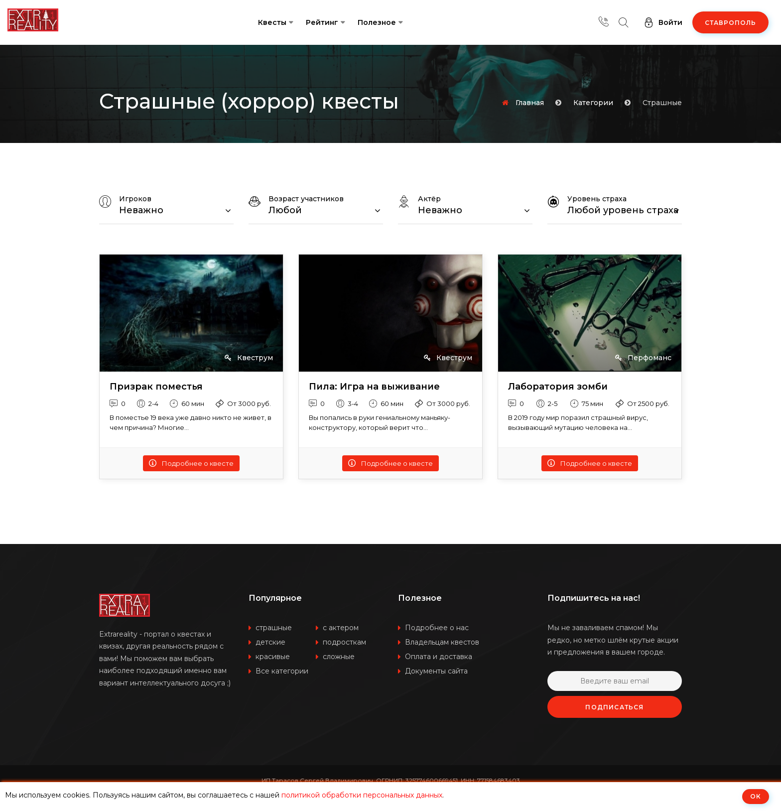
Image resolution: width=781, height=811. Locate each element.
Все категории (282, 671)
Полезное (377, 22)
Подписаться (614, 707)
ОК (755, 796)
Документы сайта (436, 671)
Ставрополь (730, 22)
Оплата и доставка (438, 656)
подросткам (344, 642)
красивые (273, 656)
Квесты (272, 22)
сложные (339, 656)
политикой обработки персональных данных (361, 795)
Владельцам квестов (442, 642)
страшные (274, 627)
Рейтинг (322, 22)
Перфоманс (643, 357)
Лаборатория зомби (558, 387)
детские (270, 642)
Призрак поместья (156, 387)
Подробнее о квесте (191, 463)
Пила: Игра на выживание (374, 387)
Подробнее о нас (437, 627)
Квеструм (249, 357)
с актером (341, 627)
